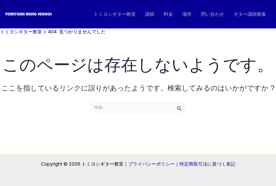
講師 (149, 14)
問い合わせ (212, 14)
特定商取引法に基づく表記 (207, 164)
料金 (168, 14)
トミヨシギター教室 (115, 14)
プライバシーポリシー (151, 164)
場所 (187, 14)
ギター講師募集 (250, 14)
